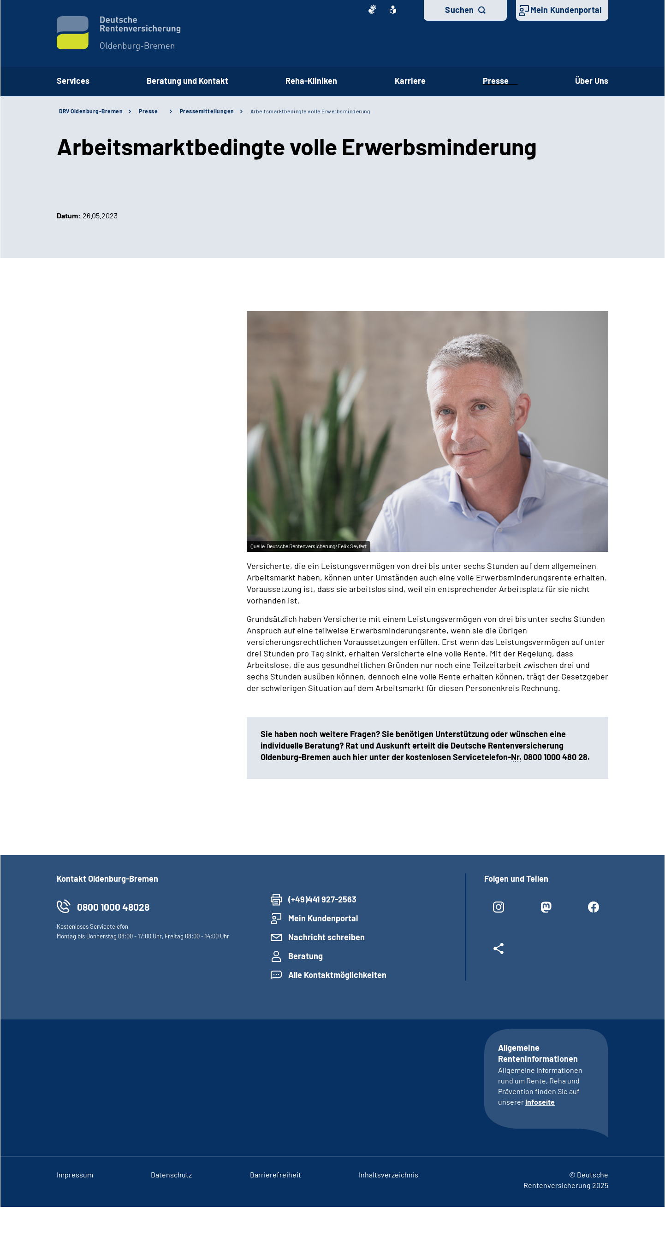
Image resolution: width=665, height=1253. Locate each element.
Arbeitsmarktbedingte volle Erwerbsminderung (310, 111)
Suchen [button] (459, 10)
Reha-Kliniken (311, 81)
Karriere (410, 81)
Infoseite (540, 1101)
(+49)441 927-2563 (322, 899)
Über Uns (591, 81)
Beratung (305, 956)
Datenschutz (171, 1174)
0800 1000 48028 (113, 907)
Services (73, 81)
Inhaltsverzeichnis (388, 1174)
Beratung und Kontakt (187, 81)
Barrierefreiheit (275, 1174)
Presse (500, 81)
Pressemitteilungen (207, 111)
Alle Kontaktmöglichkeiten (337, 975)
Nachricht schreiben (326, 937)
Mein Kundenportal (565, 10)
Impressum (75, 1174)
